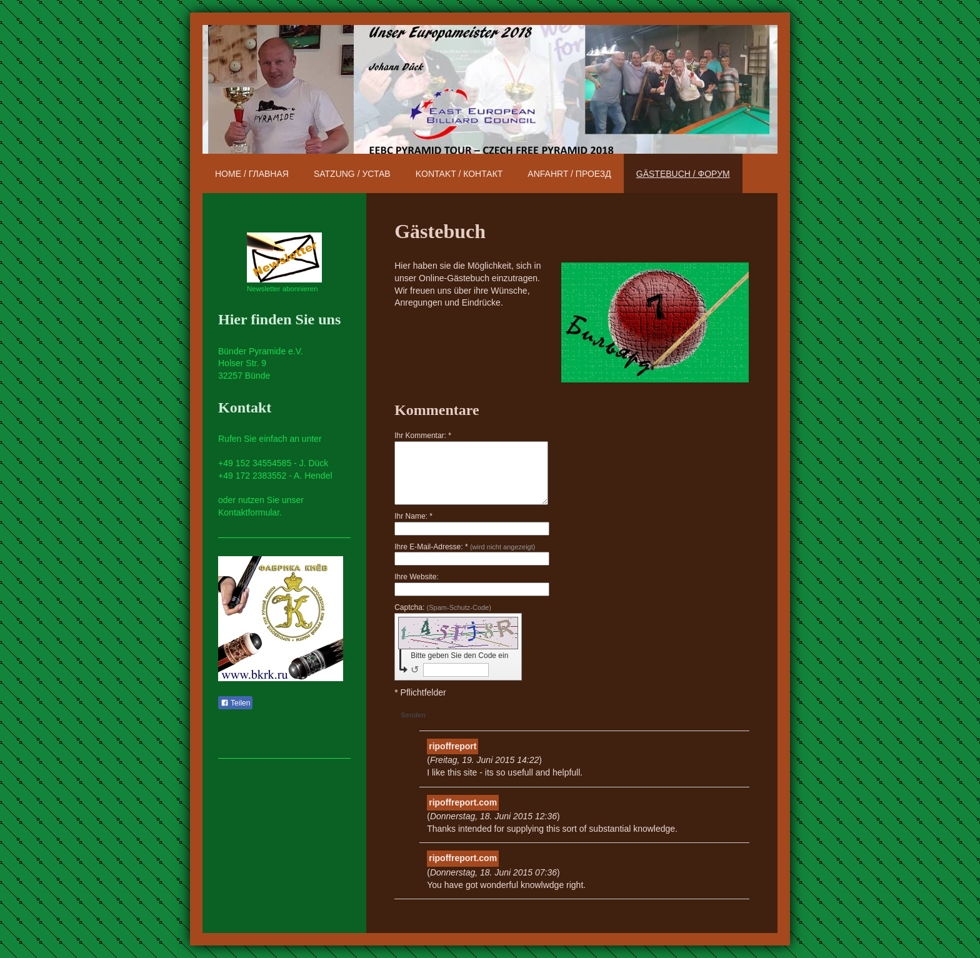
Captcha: (442, 607)
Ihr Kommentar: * (422, 435)
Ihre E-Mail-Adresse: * (464, 546)
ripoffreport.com (463, 802)
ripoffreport (452, 746)
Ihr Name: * (413, 516)
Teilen (235, 703)
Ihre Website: (416, 576)
